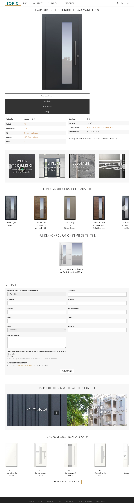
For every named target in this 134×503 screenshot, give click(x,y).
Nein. (10, 340)
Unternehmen (70, 3)
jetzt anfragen (67, 355)
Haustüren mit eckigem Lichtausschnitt (100, 112)
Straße (11, 293)
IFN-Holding (100, 486)
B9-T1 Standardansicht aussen (11, 457)
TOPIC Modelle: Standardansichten (67, 421)
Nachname (11, 284)
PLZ (9, 302)
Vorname (71, 275)
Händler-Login (124, 3)
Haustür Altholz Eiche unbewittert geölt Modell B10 (40, 209)
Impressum (69, 486)
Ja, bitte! (11, 338)
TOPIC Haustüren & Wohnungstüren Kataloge (67, 372)
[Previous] (9, 150)
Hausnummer (73, 293)
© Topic (32, 486)
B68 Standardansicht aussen (100, 457)
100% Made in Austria (84, 486)
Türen (27, 3)
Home (40, 486)
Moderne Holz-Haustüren (32, 117)
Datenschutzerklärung (17, 347)
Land (9, 311)
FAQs (105, 124)
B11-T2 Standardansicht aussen (70, 457)
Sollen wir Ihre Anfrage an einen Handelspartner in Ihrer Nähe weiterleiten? (37, 336)
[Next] (124, 150)
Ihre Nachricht (13, 320)
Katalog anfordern (83, 96)
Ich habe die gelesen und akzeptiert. (28, 350)
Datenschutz (50, 486)
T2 (28, 113)
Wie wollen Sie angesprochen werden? (22, 275)
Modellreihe (51, 96)
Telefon (71, 311)
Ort (70, 302)
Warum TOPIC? (39, 3)
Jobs (98, 124)
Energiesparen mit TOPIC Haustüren (80, 123)
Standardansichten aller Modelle (67, 466)
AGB (60, 486)
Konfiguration (55, 3)
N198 (25, 126)
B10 (25, 108)
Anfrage (113, 96)
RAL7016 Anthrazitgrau (31, 121)
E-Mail (71, 284)
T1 (27, 113)
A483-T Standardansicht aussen (40, 457)
